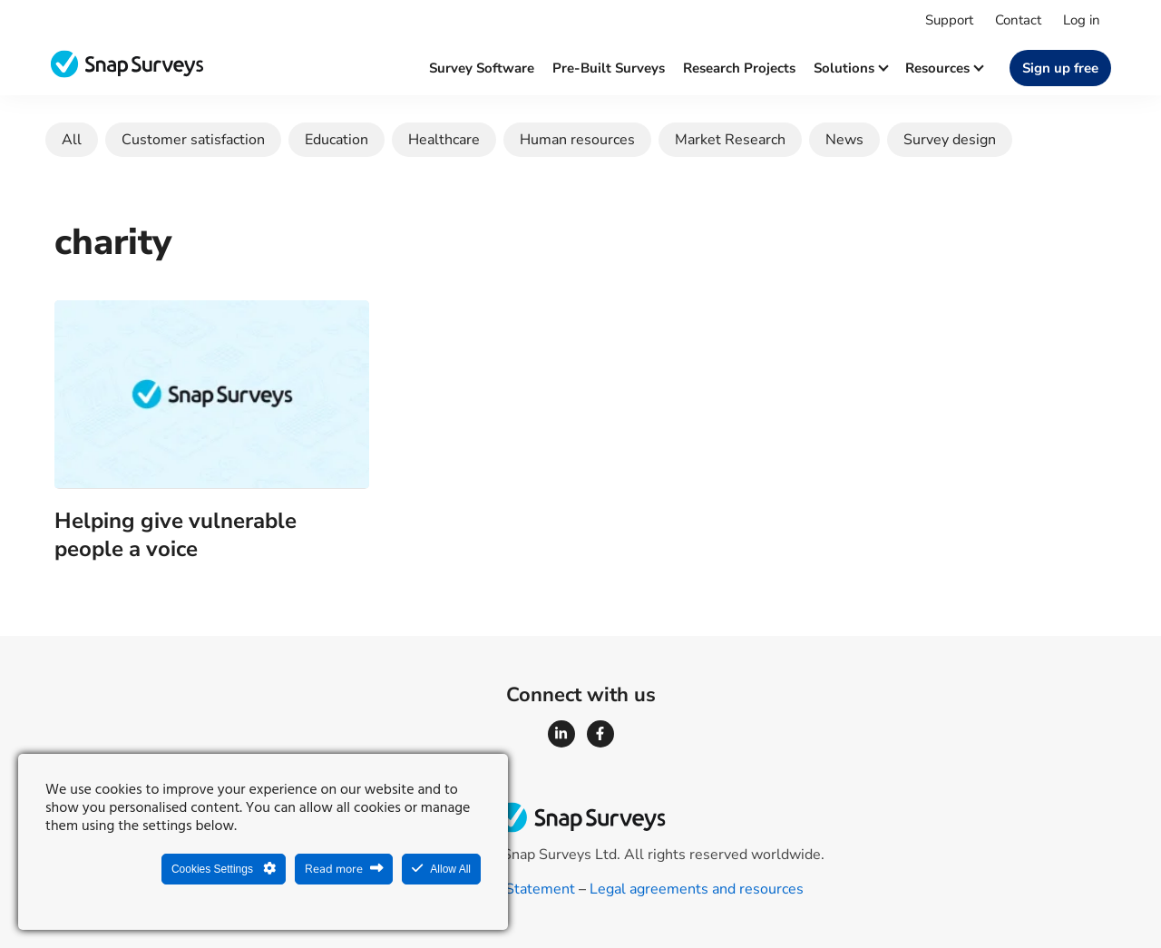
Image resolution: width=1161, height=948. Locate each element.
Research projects (739, 68)
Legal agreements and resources (697, 889)
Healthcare (444, 140)
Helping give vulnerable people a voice (175, 534)
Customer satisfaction (193, 140)
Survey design (949, 140)
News (844, 140)
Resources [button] (943, 68)
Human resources (577, 140)
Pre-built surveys (608, 68)
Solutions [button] (850, 68)
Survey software (481, 68)
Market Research (730, 140)
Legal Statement (520, 889)
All (72, 140)
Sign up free (1060, 68)
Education (336, 140)
